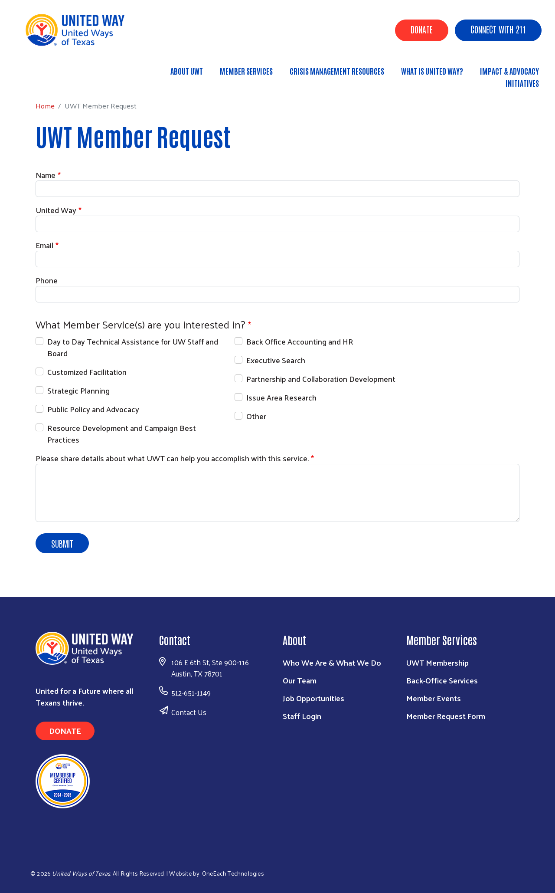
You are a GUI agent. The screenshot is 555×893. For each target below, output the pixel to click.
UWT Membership (437, 662)
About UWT (186, 71)
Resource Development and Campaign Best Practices (121, 433)
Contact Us (188, 712)
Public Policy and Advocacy (93, 409)
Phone (47, 280)
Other (256, 416)
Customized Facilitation (87, 372)
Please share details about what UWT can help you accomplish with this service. (172, 458)
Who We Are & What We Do (332, 662)
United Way (56, 210)
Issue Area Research (281, 397)
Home (50, 79)
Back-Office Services (442, 680)
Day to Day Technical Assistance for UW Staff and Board (132, 347)
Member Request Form (445, 715)
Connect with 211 (498, 29)
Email (44, 245)
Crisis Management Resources (337, 71)
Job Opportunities (313, 698)
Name (46, 175)
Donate (422, 29)
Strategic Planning (78, 390)
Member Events (433, 698)
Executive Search (275, 360)
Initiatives (522, 83)
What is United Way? (432, 71)
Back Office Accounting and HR (299, 341)
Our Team (300, 680)
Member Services (246, 71)
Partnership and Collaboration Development (320, 378)
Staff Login (302, 715)
